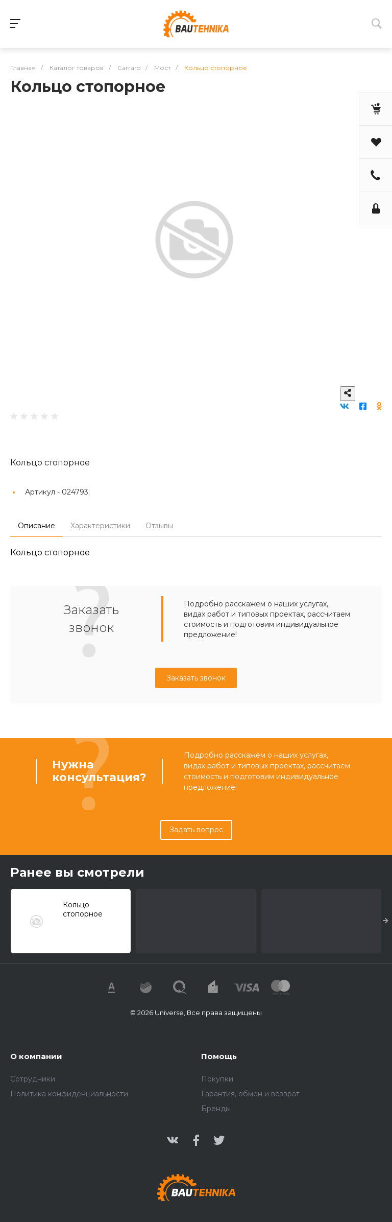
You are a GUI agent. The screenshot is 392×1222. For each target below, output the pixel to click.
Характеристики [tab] (100, 525)
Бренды (216, 1108)
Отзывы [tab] (159, 525)
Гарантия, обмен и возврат (250, 1093)
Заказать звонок (196, 678)
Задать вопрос (196, 829)
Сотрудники (32, 1079)
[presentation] (385, 921)
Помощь (219, 1056)
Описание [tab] (36, 525)
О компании (36, 1056)
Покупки (217, 1079)
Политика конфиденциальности (69, 1093)
